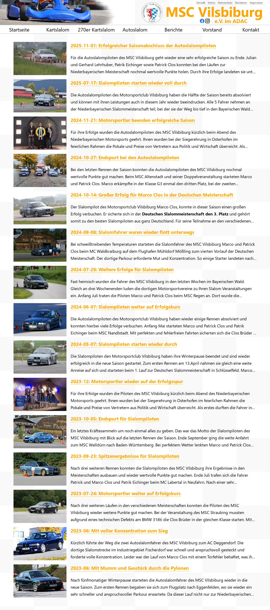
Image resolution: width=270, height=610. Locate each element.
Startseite (19, 29)
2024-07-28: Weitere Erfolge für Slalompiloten (122, 269)
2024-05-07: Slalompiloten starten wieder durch (124, 344)
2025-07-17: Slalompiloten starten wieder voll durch (129, 82)
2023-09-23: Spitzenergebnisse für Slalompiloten (125, 456)
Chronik (200, 2)
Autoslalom (135, 29)
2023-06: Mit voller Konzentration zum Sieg (119, 530)
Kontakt (250, 29)
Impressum (256, 2)
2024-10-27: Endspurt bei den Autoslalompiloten (125, 157)
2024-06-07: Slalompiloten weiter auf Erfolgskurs (125, 306)
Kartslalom (57, 29)
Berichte (173, 29)
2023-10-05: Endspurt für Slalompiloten (115, 418)
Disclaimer (241, 2)
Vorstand (212, 29)
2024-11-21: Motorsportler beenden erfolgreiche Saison (133, 120)
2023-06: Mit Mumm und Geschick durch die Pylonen (130, 568)
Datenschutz (225, 2)
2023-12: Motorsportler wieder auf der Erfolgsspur (127, 381)
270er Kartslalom (96, 29)
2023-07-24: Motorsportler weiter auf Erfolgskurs (125, 493)
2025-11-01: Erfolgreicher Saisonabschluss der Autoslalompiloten (143, 45)
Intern (211, 2)
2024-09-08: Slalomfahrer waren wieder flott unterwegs (132, 232)
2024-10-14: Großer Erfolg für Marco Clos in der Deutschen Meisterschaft (152, 194)
